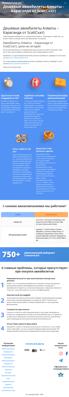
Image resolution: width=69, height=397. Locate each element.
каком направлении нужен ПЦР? (8, 376)
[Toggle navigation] (65, 3)
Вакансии (8, 370)
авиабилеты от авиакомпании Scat (15, 58)
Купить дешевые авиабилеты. (18, 64)
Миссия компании (8, 367)
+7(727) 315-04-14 (34, 343)
